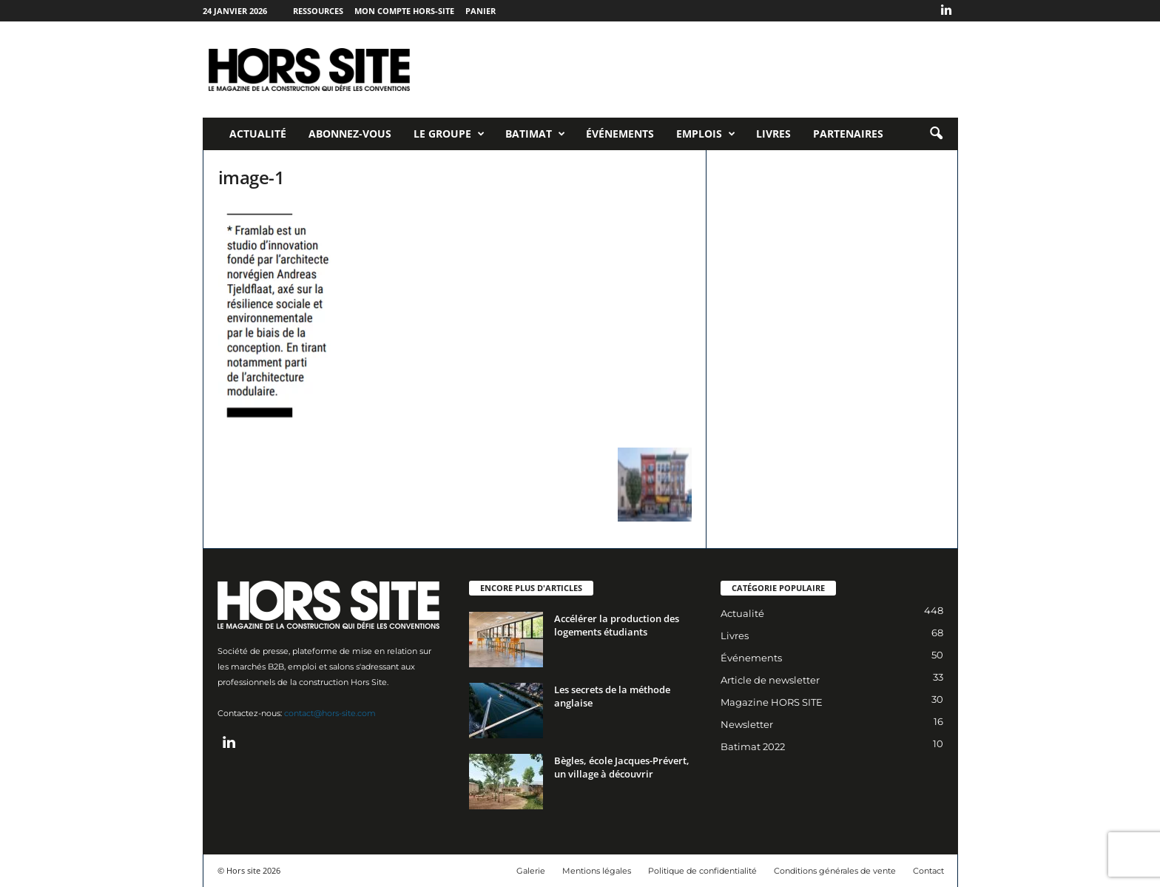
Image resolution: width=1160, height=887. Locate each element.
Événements (620, 134)
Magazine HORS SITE (772, 702)
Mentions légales (596, 871)
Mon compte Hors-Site (404, 10)
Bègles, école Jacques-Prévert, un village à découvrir (621, 767)
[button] (936, 134)
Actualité (257, 134)
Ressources (318, 10)
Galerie (530, 871)
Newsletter (747, 724)
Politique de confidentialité (702, 871)
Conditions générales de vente (835, 871)
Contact (928, 871)
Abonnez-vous (349, 134)
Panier (480, 10)
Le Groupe (449, 134)
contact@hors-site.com (330, 713)
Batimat (535, 134)
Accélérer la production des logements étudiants (616, 625)
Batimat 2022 (753, 746)
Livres (773, 134)
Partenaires (848, 134)
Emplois (705, 134)
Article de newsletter (770, 680)
